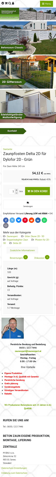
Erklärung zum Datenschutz (14, 472)
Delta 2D (17, 243)
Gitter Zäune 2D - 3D (34, 236)
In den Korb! (37, 191)
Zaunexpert (12, 236)
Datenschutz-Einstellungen (14, 467)
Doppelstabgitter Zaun (17, 239)
